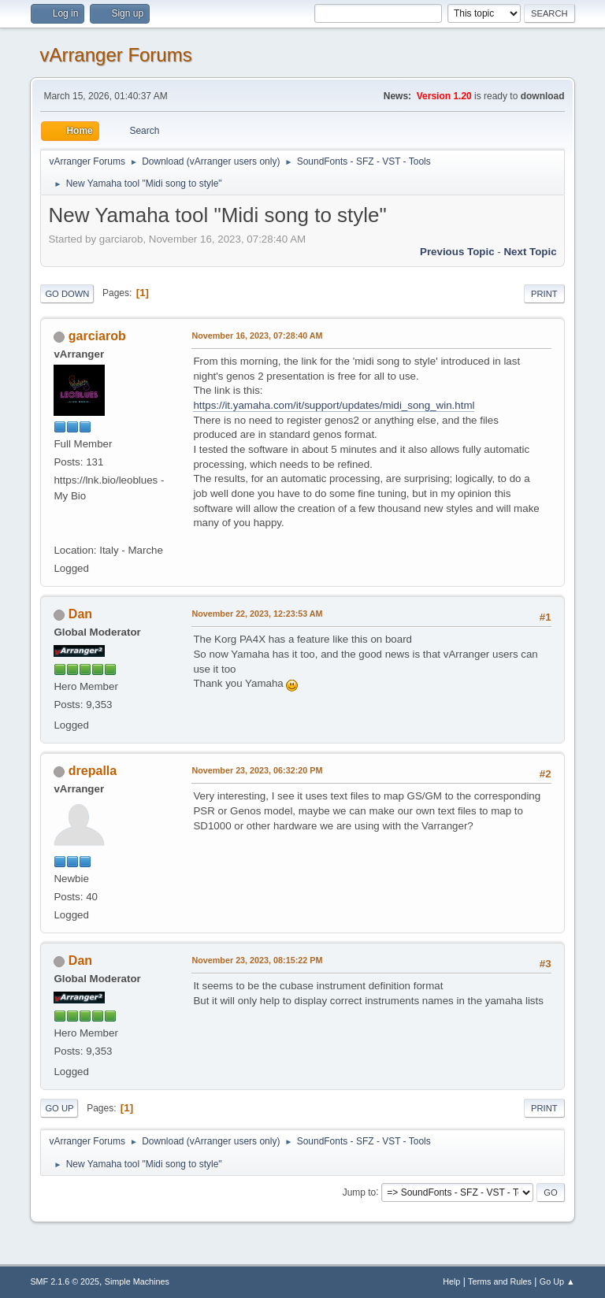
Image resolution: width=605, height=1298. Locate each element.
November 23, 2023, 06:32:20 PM (256, 770)
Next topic (529, 252)
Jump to (360, 1191)
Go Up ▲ (557, 1281)
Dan (80, 614)
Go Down (67, 294)
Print (544, 294)
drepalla (93, 770)
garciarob (97, 336)
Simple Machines (137, 1281)
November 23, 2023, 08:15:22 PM (256, 960)
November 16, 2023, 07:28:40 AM (256, 335)
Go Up (59, 1108)
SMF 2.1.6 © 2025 (64, 1281)
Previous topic (457, 252)
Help (451, 1281)
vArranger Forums (115, 54)
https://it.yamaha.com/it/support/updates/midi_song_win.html (333, 405)
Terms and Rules (500, 1281)
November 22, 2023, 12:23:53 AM (256, 613)
